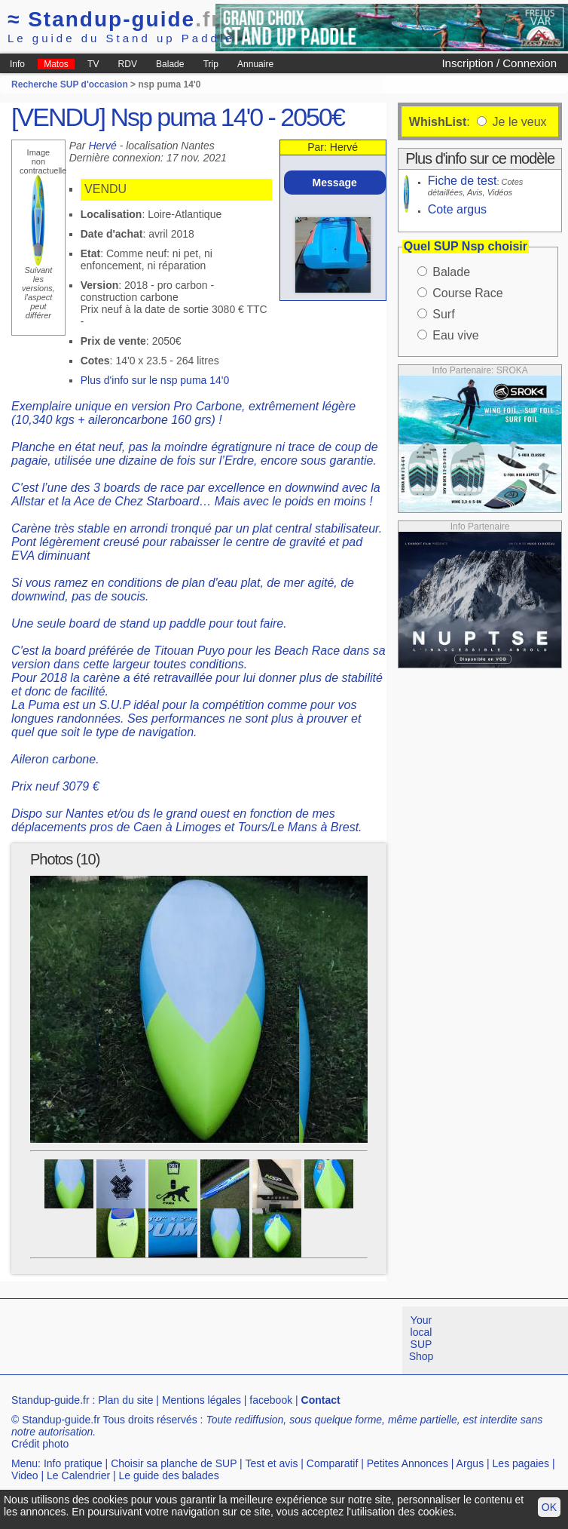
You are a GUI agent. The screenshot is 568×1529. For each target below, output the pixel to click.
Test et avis (271, 1463)
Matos (56, 64)
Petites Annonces (407, 1463)
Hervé (102, 146)
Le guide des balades (169, 1475)
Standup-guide (114, 19)
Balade (170, 64)
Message (335, 183)
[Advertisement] (274, 1340)
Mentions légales (201, 1400)
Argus (470, 1463)
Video (24, 1475)
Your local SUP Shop (421, 1338)
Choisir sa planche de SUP (174, 1463)
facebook (270, 1400)
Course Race (467, 293)
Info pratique (73, 1463)
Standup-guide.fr (50, 1400)
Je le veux (517, 121)
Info (17, 64)
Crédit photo (40, 1444)
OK (549, 1507)
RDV (127, 64)
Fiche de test (462, 180)
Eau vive (455, 335)
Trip (210, 64)
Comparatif (332, 1463)
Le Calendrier (78, 1475)
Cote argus (457, 209)
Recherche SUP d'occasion (69, 84)
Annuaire (255, 64)
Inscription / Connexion (499, 63)
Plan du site (125, 1400)
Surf (443, 314)
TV (93, 64)
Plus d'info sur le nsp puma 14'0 (155, 380)
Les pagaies (521, 1463)
